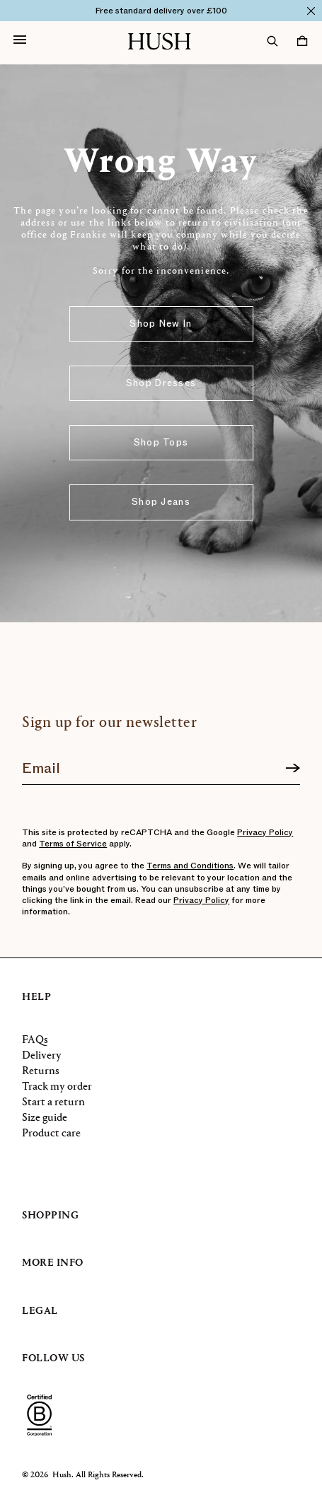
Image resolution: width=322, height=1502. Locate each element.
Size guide (44, 1118)
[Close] (311, 11)
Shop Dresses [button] (161, 383)
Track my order (57, 1087)
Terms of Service (73, 843)
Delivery (42, 1055)
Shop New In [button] (161, 324)
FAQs (35, 1040)
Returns (40, 1071)
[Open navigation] (19, 41)
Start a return (53, 1102)
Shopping (50, 1216)
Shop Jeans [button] (161, 502)
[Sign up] (292, 769)
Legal (40, 1311)
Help (36, 997)
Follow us (53, 1358)
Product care (51, 1133)
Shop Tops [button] (161, 442)
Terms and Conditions (190, 865)
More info (53, 1263)
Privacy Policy (265, 832)
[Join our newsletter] (161, 763)
